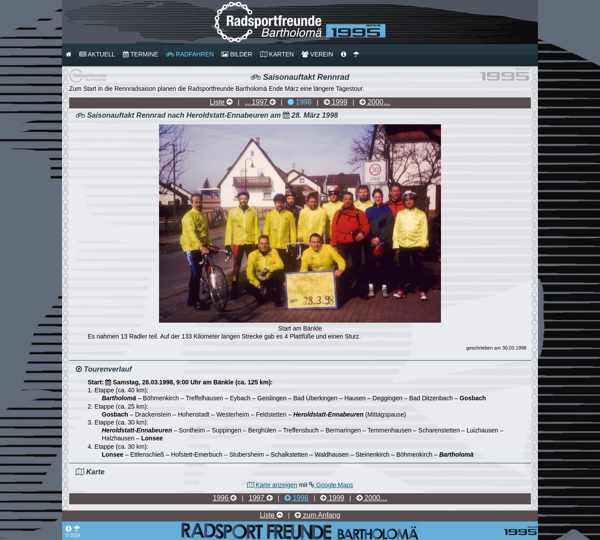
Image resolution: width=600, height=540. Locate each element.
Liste (221, 102)
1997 (261, 498)
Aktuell (97, 54)
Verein (317, 54)
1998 (299, 102)
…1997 (260, 102)
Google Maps (331, 484)
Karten (277, 54)
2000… (374, 102)
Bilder (237, 54)
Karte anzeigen (272, 484)
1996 (225, 498)
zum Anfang (317, 515)
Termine (140, 54)
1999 (336, 102)
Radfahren (190, 54)
